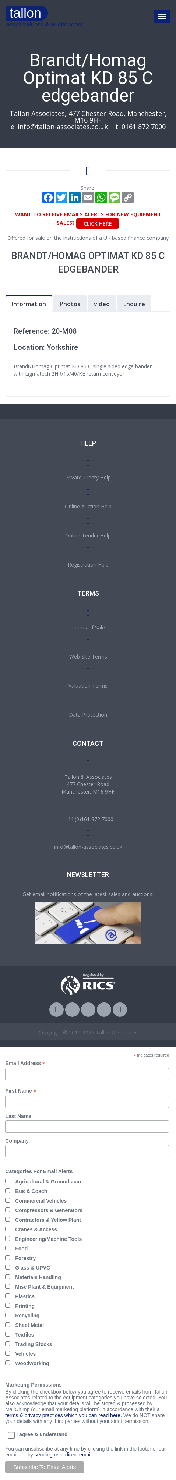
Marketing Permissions (33, 1385)
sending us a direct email (63, 1455)
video (102, 304)
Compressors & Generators (48, 1210)
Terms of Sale (88, 627)
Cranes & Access (36, 1229)
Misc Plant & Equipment (44, 1287)
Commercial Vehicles (41, 1201)
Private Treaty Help (88, 477)
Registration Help (88, 564)
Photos (70, 304)
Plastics (25, 1296)
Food (21, 1249)
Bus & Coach (31, 1191)
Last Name (18, 1116)
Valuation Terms (88, 685)
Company (17, 1141)
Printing (25, 1306)
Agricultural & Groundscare (49, 1182)
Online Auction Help (88, 506)
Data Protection (88, 714)
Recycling (27, 1315)
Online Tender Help (88, 535)
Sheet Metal (29, 1325)
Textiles (24, 1335)
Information (29, 304)
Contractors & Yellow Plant (48, 1220)
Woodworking (32, 1363)
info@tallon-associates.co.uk (63, 126)
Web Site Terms (88, 656)
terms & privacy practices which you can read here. (63, 1415)
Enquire (134, 304)
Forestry (25, 1258)
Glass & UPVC (32, 1268)
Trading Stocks (33, 1344)
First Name (20, 1090)
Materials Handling (38, 1277)
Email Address (25, 1063)
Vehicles (25, 1354)
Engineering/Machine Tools (48, 1239)
